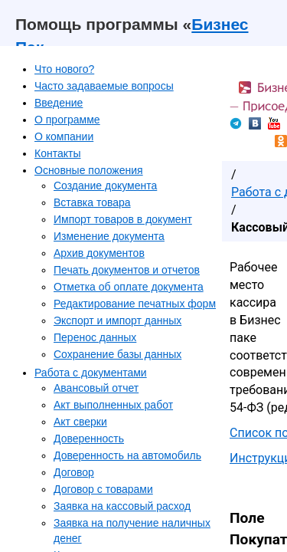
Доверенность (89, 438)
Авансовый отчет (96, 388)
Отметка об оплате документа (129, 287)
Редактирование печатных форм (135, 303)
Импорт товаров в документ (123, 219)
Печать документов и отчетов (127, 270)
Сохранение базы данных (117, 354)
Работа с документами (90, 372)
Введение (58, 103)
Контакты (57, 153)
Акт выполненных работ (113, 405)
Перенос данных (95, 337)
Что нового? (64, 69)
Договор (74, 472)
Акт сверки (80, 422)
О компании (63, 136)
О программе (67, 119)
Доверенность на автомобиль (127, 455)
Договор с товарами (103, 489)
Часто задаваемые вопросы (104, 86)
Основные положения (88, 170)
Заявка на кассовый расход (122, 506)
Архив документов (99, 253)
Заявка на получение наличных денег (132, 530)
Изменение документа (109, 236)
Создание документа (105, 185)
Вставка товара (92, 202)
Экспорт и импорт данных (117, 320)
